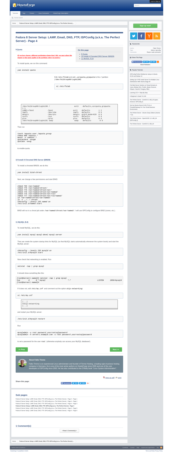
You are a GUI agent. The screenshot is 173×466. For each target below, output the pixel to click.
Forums (32, 13)
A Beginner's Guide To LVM (138, 96)
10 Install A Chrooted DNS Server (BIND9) (97, 56)
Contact (132, 447)
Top (158, 447)
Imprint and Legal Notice (147, 447)
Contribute (125, 447)
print (119, 378)
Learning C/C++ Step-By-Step (139, 92)
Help (138, 447)
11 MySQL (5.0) (87, 59)
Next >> (116, 349)
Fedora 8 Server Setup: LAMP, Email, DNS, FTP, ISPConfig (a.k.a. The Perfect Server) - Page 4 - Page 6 (46, 410)
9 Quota (84, 54)
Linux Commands (44, 13)
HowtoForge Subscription (60, 13)
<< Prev (22, 349)
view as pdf (109, 378)
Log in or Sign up (155, 1)
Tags (24, 13)
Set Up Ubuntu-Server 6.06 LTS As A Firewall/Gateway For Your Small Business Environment (142, 107)
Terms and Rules (150, 451)
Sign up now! (145, 26)
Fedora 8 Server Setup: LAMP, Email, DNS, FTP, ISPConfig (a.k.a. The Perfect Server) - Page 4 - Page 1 (46, 399)
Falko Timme (157, 48)
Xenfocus (22, 447)
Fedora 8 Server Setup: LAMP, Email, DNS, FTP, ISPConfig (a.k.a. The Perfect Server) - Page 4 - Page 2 (46, 401)
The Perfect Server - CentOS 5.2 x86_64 (142, 124)
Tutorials (15, 13)
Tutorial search (18, 18)
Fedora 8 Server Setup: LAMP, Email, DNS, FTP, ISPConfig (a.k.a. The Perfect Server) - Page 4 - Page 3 (46, 403)
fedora (153, 50)
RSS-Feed (161, 447)
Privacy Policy (159, 451)
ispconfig (158, 50)
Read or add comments (154, 52)
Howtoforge (19, 451)
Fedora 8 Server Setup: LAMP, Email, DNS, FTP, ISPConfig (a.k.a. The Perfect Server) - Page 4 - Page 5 (46, 408)
